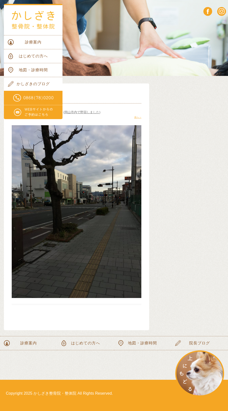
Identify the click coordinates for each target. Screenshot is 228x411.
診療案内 (33, 42)
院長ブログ (199, 343)
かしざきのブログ (33, 84)
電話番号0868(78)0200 (33, 98)
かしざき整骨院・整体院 (33, 20)
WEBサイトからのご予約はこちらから (33, 112)
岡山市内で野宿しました (81, 112)
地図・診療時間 (33, 70)
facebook (207, 11)
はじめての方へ (33, 56)
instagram (221, 11)
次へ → (137, 117)
